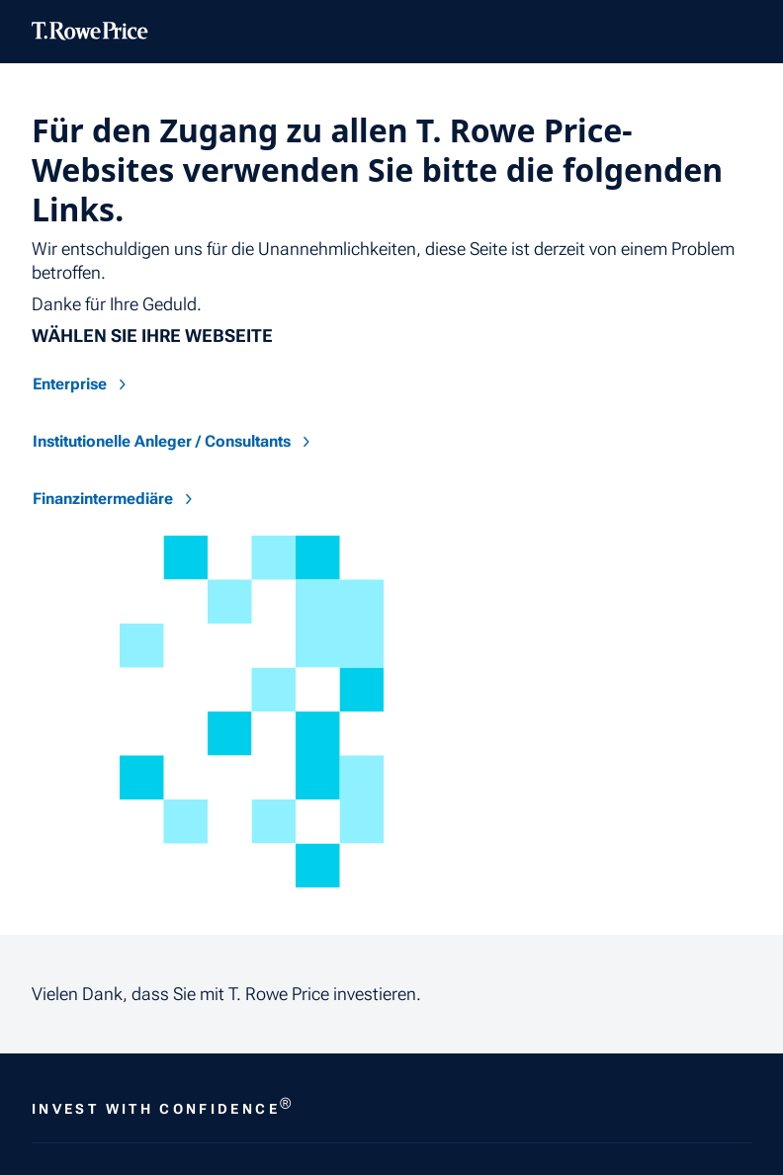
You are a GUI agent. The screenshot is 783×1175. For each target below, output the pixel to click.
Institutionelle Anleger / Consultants (173, 441)
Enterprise (81, 384)
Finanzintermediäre (115, 498)
